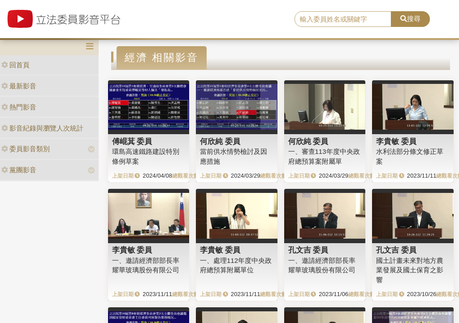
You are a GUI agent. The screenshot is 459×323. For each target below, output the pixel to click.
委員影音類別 (25, 149)
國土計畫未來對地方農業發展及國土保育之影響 (409, 270)
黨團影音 (18, 170)
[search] (342, 19)
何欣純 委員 (220, 141)
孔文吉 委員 (308, 250)
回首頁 (15, 65)
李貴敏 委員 (396, 141)
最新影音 (18, 86)
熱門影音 (18, 107)
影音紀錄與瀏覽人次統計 (42, 128)
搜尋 (410, 18)
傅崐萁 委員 (132, 141)
